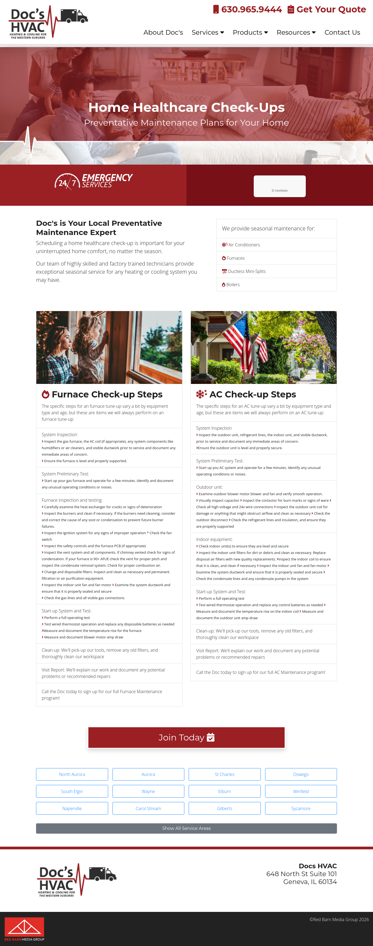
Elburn (224, 791)
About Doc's (163, 32)
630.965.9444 (247, 9)
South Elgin (72, 791)
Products (250, 32)
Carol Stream (148, 808)
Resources (296, 32)
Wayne (148, 791)
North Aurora (72, 774)
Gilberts (224, 808)
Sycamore (301, 808)
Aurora (148, 774)
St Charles (224, 774)
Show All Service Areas (186, 828)
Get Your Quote (327, 9)
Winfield (301, 791)
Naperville (72, 808)
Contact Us (342, 32)
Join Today (186, 737)
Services (208, 32)
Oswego (301, 774)
